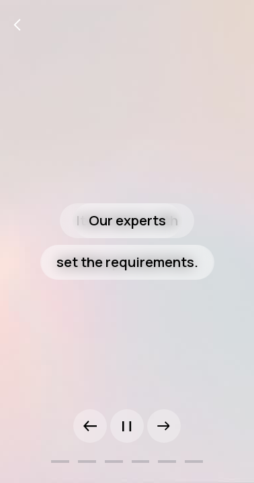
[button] (90, 426)
